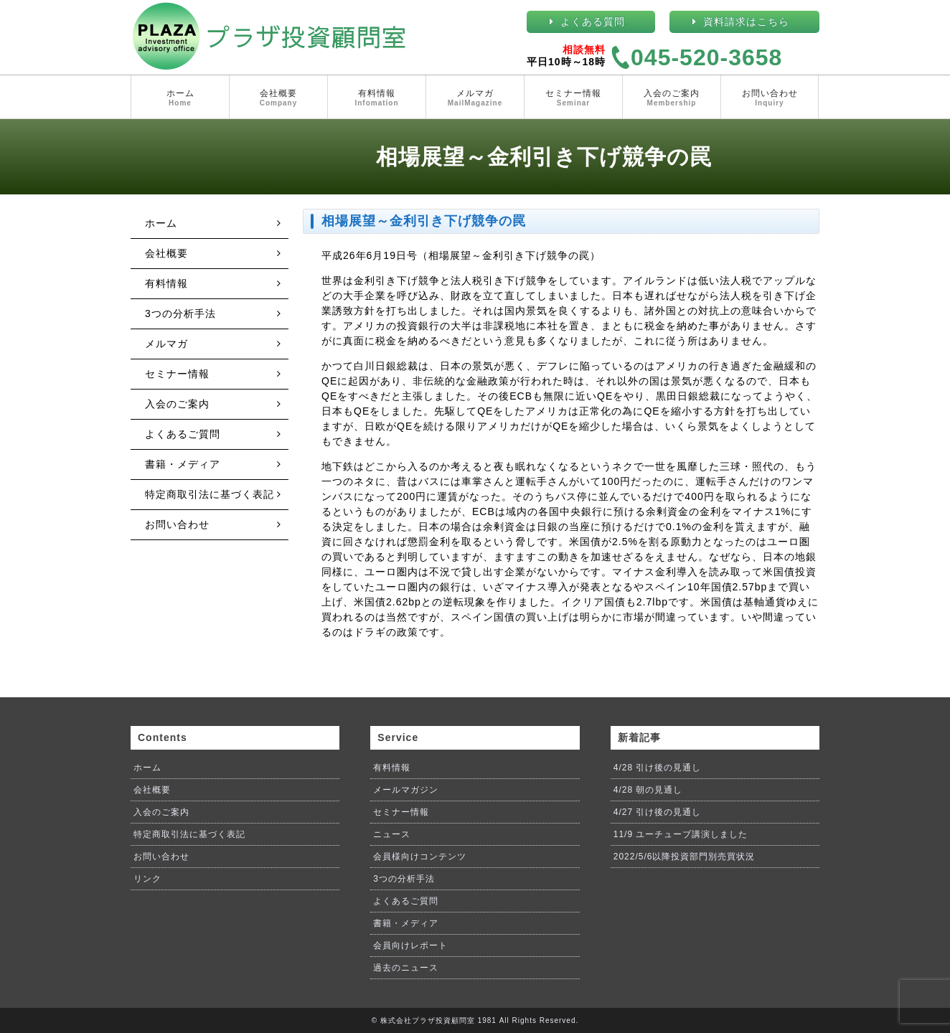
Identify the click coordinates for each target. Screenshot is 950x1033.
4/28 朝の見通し (648, 790)
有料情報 (376, 98)
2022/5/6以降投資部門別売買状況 (684, 857)
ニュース (391, 834)
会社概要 (278, 98)
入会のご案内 (671, 98)
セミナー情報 (573, 98)
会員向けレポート (410, 945)
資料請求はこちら (746, 21)
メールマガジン (405, 790)
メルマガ (475, 98)
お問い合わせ (769, 98)
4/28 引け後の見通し (657, 768)
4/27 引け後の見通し (657, 812)
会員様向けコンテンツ (419, 857)
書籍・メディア (182, 464)
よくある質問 (592, 21)
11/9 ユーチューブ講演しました (680, 834)
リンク (147, 879)
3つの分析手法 (180, 313)
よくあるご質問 (182, 434)
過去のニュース (405, 968)
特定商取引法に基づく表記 (209, 494)
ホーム (180, 98)
